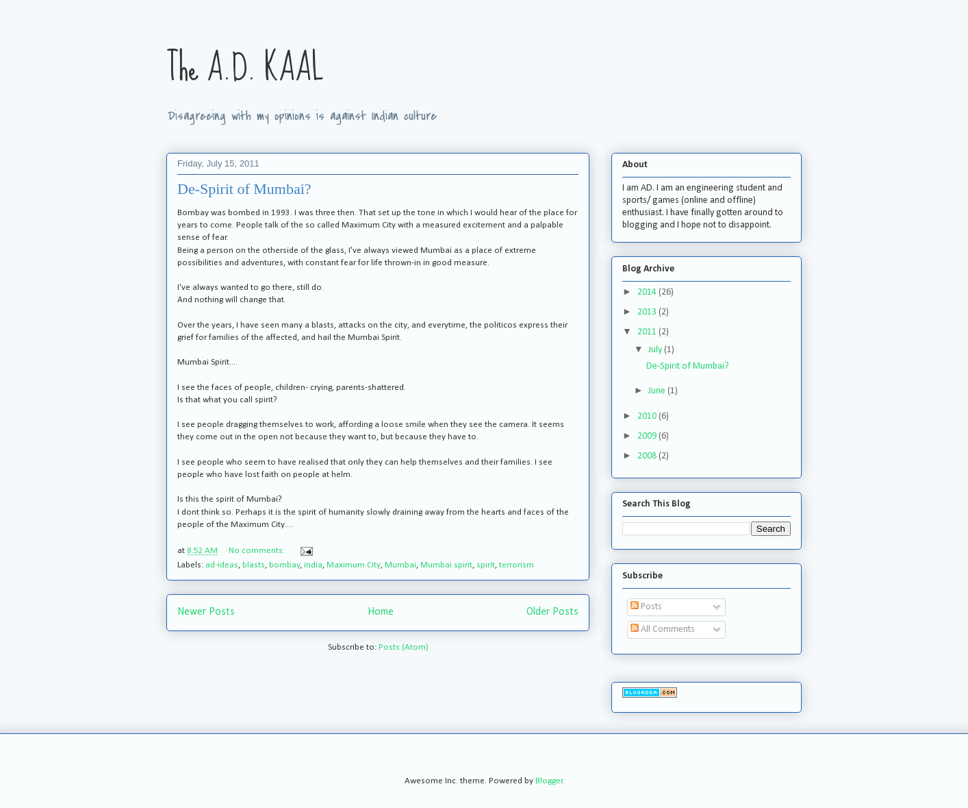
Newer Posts (206, 612)
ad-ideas (221, 565)
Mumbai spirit (446, 565)
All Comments (663, 629)
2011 (648, 332)
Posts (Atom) (404, 647)
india (313, 565)
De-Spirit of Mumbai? (244, 188)
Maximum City (354, 565)
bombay (284, 565)
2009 (648, 436)
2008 (648, 456)
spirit (485, 565)
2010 (648, 416)
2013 (648, 312)
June (657, 391)
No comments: (258, 550)
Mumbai (400, 565)
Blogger (549, 780)
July (656, 350)
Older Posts (552, 612)
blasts (253, 565)
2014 (648, 292)
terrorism (516, 565)
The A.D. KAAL (245, 68)
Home (381, 612)
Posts (646, 607)
